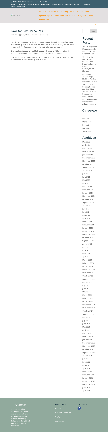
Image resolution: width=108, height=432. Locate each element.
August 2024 (87, 206)
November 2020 (88, 346)
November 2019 (88, 384)
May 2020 (86, 365)
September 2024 (88, 202)
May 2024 (86, 215)
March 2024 (87, 222)
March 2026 (87, 148)
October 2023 (87, 237)
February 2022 (88, 298)
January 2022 (87, 301)
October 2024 (87, 199)
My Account (21, 6)
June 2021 (86, 324)
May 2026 (86, 142)
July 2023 (85, 247)
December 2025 (88, 158)
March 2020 (87, 371)
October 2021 (87, 311)
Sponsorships (56, 4)
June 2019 (86, 387)
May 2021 (86, 327)
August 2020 (87, 356)
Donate (58, 408)
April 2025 (86, 183)
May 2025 (86, 180)
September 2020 (88, 352)
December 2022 (88, 269)
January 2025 (87, 193)
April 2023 (86, 257)
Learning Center (33, 4)
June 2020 (86, 362)
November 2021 (88, 308)
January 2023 (87, 266)
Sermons (86, 128)
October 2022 (87, 276)
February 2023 (88, 263)
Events (13, 6)
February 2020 (88, 375)
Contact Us (59, 421)
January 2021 (87, 340)
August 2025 (87, 170)
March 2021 (87, 333)
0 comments (43, 35)
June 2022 (86, 289)
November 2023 (88, 234)
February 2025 (88, 190)
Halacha (34, 35)
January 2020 (87, 378)
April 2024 (86, 218)
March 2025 (87, 186)
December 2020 (88, 343)
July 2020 (85, 359)
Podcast (85, 125)
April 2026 (86, 145)
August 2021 (87, 317)
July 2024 (85, 209)
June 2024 (86, 212)
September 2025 (88, 167)
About (13, 4)
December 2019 (88, 381)
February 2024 (88, 225)
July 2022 (85, 285)
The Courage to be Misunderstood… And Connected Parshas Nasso (89, 50)
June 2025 (86, 177)
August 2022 (87, 282)
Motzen (16, 35)
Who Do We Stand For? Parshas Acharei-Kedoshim (89, 101)
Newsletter (22, 4)
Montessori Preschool (72, 4)
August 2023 (87, 244)
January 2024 (87, 228)
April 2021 (86, 330)
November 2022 (88, 273)
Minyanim (87, 4)
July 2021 (85, 320)
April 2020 (86, 368)
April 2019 (86, 391)
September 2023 (88, 241)
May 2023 (86, 253)
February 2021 (88, 336)
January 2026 (87, 154)
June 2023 (86, 250)
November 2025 (88, 161)
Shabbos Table (45, 4)
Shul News (86, 131)
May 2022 (86, 292)
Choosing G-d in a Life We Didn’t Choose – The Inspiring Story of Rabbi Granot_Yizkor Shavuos (89, 64)
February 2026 (88, 151)
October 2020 (87, 349)
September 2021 (88, 314)
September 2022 (88, 279)
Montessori (87, 122)
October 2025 (87, 164)
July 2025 (85, 174)
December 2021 (88, 304)
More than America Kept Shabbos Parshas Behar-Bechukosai (89, 77)
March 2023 (87, 260)
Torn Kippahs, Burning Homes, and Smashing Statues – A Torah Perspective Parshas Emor (89, 90)
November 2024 (88, 196)
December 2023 (88, 231)
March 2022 (87, 295)
